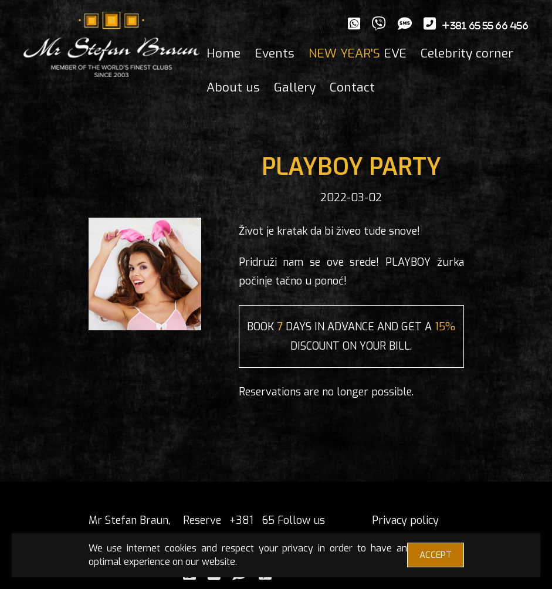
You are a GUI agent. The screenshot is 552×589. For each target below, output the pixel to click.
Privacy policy (405, 520)
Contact (352, 87)
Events (274, 53)
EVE (358, 53)
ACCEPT (435, 555)
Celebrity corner (467, 53)
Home (223, 53)
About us (233, 87)
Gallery (295, 87)
